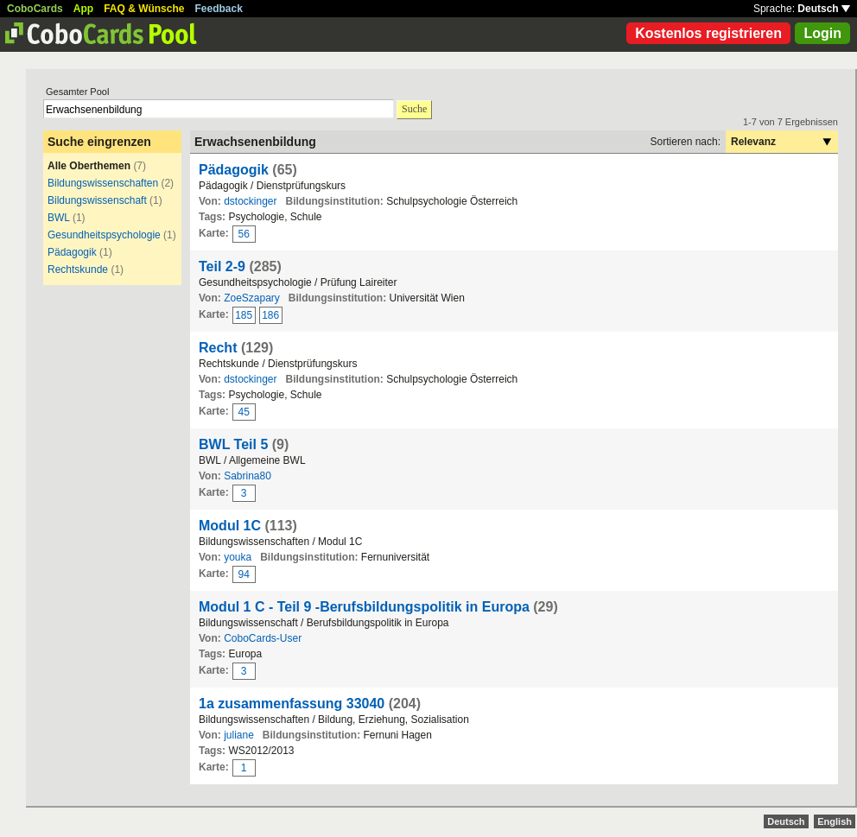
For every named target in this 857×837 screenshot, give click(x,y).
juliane (239, 735)
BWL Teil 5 (233, 444)
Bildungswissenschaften (103, 183)
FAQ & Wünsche (144, 9)
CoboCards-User (263, 638)
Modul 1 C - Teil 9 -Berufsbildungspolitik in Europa (364, 606)
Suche (414, 109)
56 (244, 234)
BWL (59, 218)
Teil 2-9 (222, 266)
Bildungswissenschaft (97, 200)
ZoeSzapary (252, 298)
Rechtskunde (78, 269)
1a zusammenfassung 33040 (291, 703)
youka (237, 557)
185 (243, 315)
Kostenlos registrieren (708, 33)
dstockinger (250, 201)
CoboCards (35, 9)
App (83, 9)
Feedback (219, 9)
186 (270, 315)
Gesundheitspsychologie (104, 235)
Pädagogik (72, 252)
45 (244, 412)
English (834, 821)
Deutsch (823, 9)
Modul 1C (230, 525)
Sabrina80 (247, 476)
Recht (218, 347)
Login (822, 33)
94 (244, 574)
